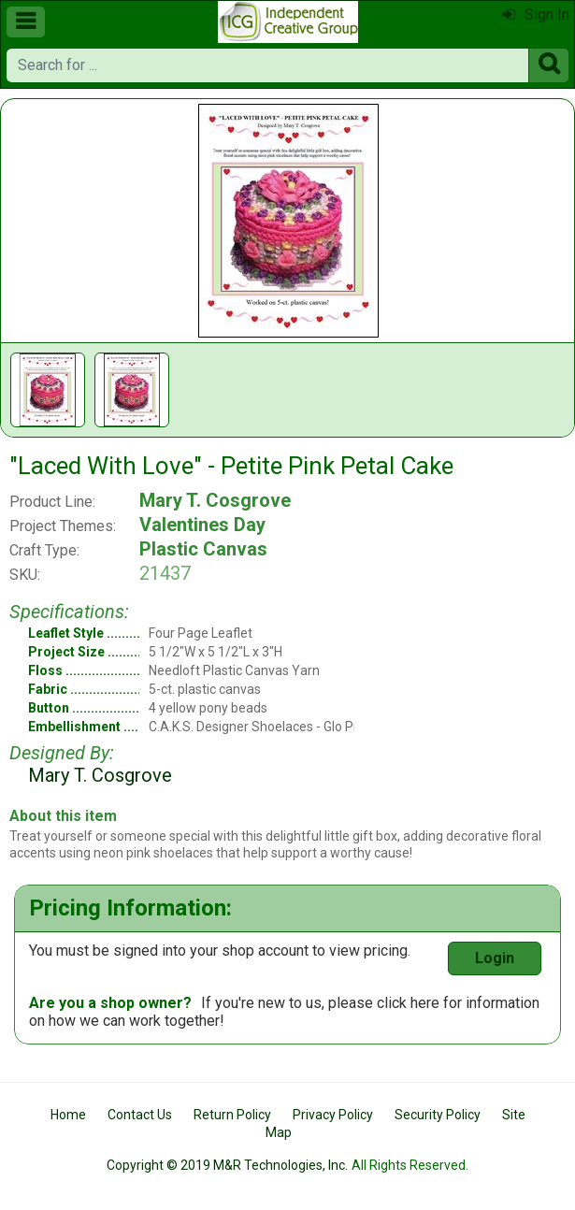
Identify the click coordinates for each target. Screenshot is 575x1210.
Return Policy (232, 1114)
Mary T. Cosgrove (215, 500)
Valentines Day (202, 524)
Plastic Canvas (203, 549)
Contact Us (140, 1114)
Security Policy (438, 1114)
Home (68, 1114)
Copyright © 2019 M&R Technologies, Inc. (227, 1165)
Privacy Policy (333, 1114)
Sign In (535, 14)
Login (494, 958)
